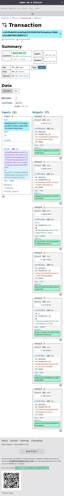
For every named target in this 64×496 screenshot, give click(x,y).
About (5, 440)
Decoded (6, 91)
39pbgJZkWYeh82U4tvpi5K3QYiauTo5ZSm (47, 197)
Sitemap (24, 440)
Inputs (6, 112)
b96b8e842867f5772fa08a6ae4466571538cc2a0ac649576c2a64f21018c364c (16, 125)
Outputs (37, 112)
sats (48, 120)
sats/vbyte (24, 76)
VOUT (6, 132)
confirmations (25, 56)
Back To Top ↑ (32, 451)
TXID (6, 120)
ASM (13, 149)
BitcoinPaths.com (21, 444)
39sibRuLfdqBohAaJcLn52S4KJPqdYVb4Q (47, 152)
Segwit (42, 67)
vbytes (22, 72)
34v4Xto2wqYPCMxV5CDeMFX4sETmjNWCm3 (47, 424)
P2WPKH (11, 181)
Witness (7, 149)
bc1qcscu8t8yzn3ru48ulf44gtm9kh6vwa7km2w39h (47, 333)
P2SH (41, 145)
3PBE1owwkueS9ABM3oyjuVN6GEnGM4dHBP (47, 379)
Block (14, 18)
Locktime (7, 103)
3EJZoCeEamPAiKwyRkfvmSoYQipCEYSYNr (47, 288)
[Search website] (32, 8)
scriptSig (7, 140)
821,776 (25, 106)
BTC (44, 120)
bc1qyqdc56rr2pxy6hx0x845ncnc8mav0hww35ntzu (47, 243)
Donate (14, 440)
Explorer (5, 18)
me (42, 461)
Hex (16, 91)
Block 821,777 (19, 53)
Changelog (36, 440)
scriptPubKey (39, 129)
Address (38, 18)
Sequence (8, 185)
